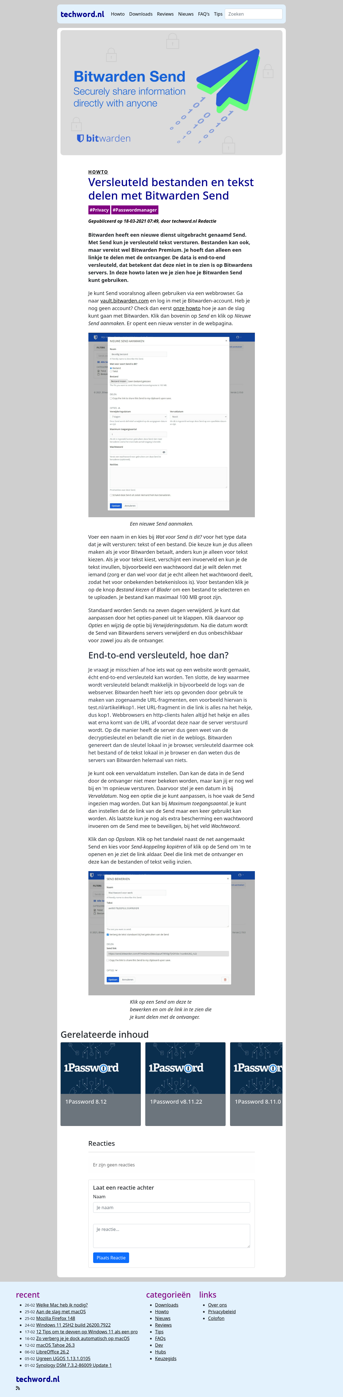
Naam (99, 1197)
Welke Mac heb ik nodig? (62, 1305)
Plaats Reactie (111, 1258)
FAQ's (203, 14)
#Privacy (99, 210)
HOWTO (98, 172)
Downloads (141, 14)
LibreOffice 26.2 (52, 1352)
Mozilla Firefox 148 (55, 1318)
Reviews (165, 14)
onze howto (187, 308)
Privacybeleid (222, 1312)
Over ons (217, 1305)
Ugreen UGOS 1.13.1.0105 (63, 1358)
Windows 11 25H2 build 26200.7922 (73, 1325)
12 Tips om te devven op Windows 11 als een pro (87, 1332)
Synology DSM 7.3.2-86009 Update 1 (74, 1365)
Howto (118, 14)
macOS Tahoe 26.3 (55, 1345)
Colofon (216, 1318)
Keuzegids (166, 1358)
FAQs (160, 1338)
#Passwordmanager (135, 210)
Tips (218, 14)
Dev (159, 1345)
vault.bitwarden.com (124, 300)
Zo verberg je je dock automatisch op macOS (83, 1338)
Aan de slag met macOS (61, 1312)
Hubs (160, 1352)
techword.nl (82, 14)
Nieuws (186, 14)
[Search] (253, 14)
